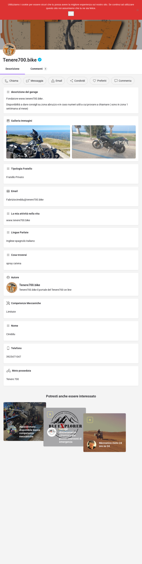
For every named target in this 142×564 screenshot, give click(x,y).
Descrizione (12, 68)
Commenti (39, 68)
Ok (71, 13)
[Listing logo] (9, 49)
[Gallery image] (38, 142)
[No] (137, 10)
